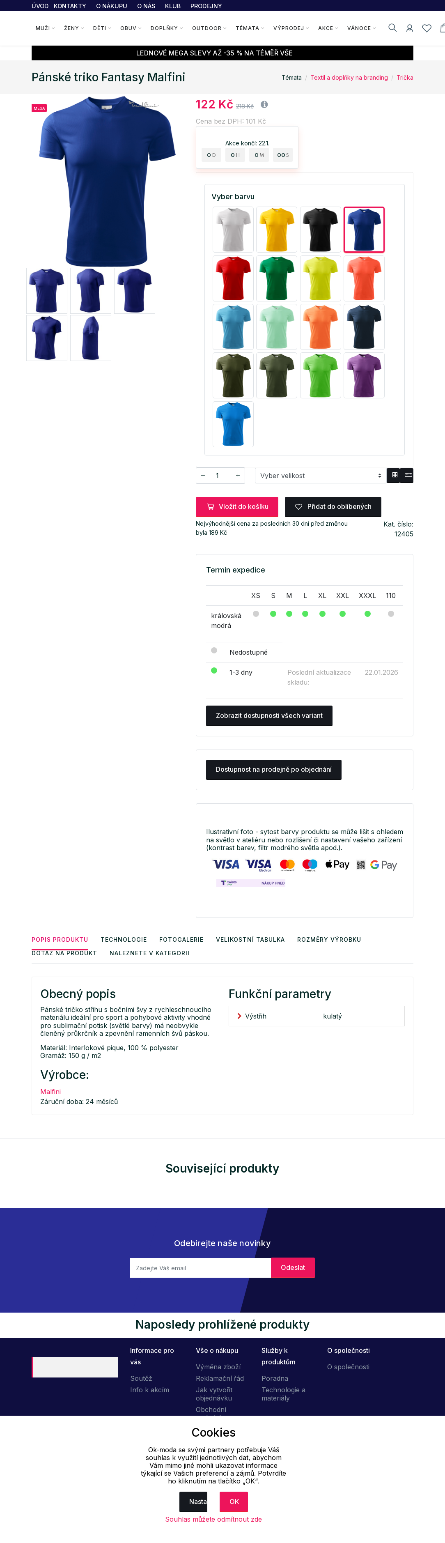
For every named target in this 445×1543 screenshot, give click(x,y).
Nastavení (198, 1501)
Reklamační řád (220, 1378)
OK (234, 1501)
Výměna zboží (218, 1367)
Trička (405, 77)
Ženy (71, 28)
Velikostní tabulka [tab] (250, 939)
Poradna (274, 1378)
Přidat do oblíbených (333, 506)
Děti (99, 28)
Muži (43, 28)
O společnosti (348, 1367)
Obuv (128, 28)
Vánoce (359, 28)
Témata (247, 28)
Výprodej (288, 28)
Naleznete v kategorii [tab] (150, 953)
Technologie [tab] (124, 939)
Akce (325, 28)
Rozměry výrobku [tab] (329, 939)
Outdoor (207, 28)
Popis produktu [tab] (60, 939)
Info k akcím (149, 1390)
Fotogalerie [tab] (181, 939)
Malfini (50, 1092)
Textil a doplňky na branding (349, 77)
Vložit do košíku (237, 506)
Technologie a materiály (283, 1394)
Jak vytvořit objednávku (214, 1394)
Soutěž (141, 1378)
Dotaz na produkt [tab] (64, 953)
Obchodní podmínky (211, 1413)
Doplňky (164, 28)
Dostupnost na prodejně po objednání (274, 769)
